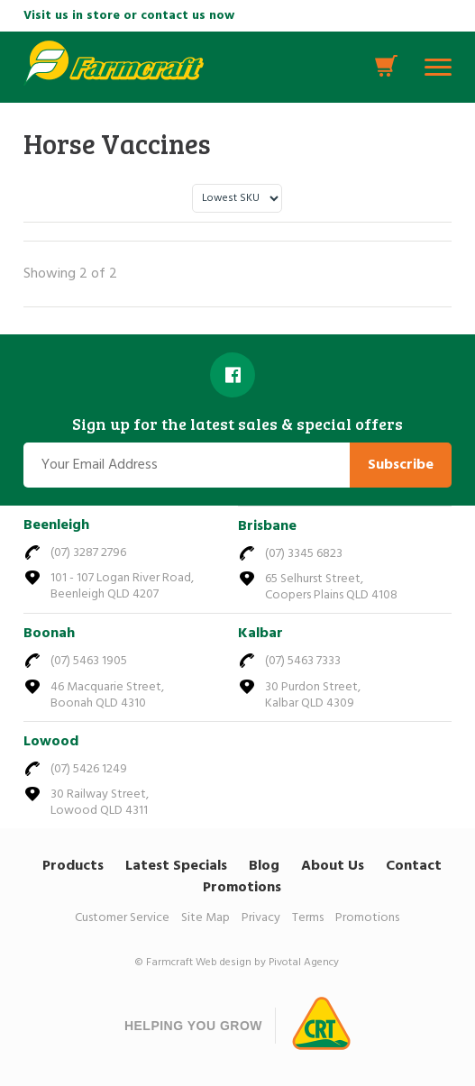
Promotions (242, 887)
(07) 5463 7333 (303, 661)
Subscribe (401, 465)
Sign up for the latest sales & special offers (237, 424)
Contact (414, 866)
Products (73, 866)
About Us (332, 866)
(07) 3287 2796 (88, 553)
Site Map (205, 918)
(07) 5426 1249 (88, 769)
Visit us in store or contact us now (128, 15)
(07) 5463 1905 (88, 661)
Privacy (261, 918)
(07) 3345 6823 (304, 553)
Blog (264, 866)
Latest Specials (176, 866)
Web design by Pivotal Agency (267, 963)
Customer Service (122, 918)
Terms (308, 918)
